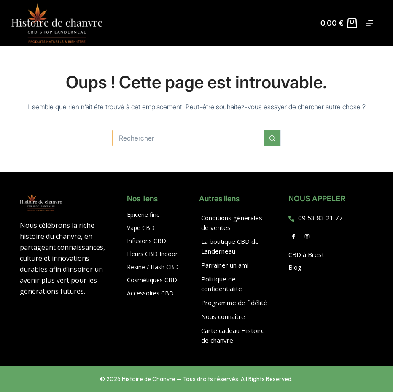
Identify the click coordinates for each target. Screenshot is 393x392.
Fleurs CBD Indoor (152, 254)
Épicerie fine (143, 215)
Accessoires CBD (150, 293)
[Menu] (369, 23)
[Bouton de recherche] (272, 138)
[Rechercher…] (188, 138)
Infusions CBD (146, 241)
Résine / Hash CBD (153, 267)
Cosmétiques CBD (152, 280)
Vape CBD (141, 228)
